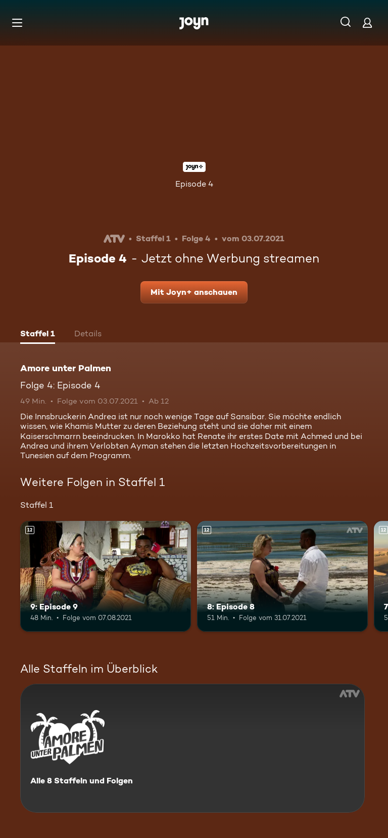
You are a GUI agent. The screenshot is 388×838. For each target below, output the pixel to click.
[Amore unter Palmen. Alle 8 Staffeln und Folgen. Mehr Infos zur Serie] (192, 748)
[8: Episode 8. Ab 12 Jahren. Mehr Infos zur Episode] (282, 576)
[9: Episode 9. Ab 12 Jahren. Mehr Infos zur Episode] (105, 576)
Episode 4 (194, 184)
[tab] (37, 335)
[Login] (367, 22)
